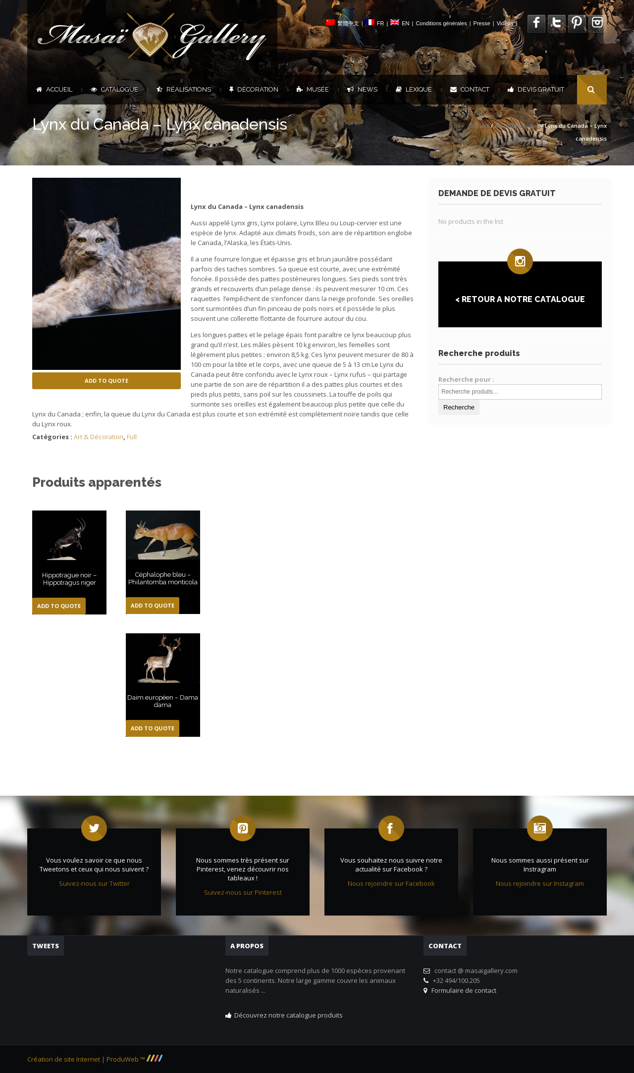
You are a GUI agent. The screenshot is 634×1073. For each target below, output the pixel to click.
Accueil (54, 89)
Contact (469, 89)
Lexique (414, 89)
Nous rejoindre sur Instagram (540, 883)
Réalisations (184, 89)
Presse (482, 23)
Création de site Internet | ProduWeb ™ (94, 1059)
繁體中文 (348, 23)
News (362, 89)
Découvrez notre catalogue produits (288, 1015)
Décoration (253, 89)
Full (132, 436)
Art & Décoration (517, 125)
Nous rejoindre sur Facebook (391, 883)
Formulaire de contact (462, 990)
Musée (313, 89)
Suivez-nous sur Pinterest (243, 892)
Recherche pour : (466, 379)
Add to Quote (106, 380)
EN (405, 23)
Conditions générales (441, 23)
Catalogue (114, 89)
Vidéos (505, 23)
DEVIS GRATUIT (536, 89)
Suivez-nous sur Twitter (94, 883)
